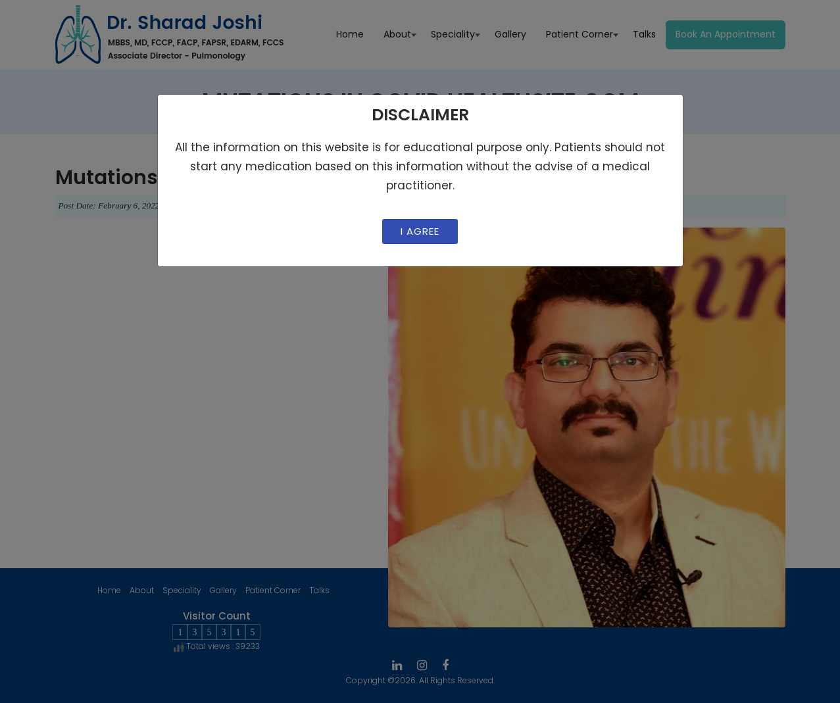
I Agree (420, 231)
